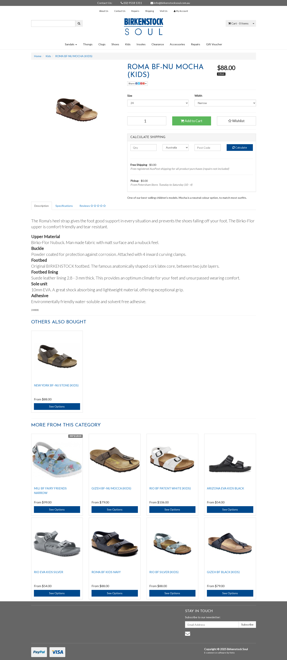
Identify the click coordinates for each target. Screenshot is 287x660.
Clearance (157, 44)
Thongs (88, 44)
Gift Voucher (214, 44)
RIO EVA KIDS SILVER (48, 572)
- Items (238, 23)
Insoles (141, 44)
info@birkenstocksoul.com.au (170, 3)
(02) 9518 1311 (131, 3)
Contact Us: (104, 3)
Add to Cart (191, 121)
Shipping (149, 11)
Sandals (71, 44)
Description (41, 205)
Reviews (92, 205)
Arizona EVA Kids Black (225, 488)
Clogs (102, 44)
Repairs (135, 11)
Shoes (115, 44)
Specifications (64, 205)
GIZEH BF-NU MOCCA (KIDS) (111, 488)
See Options (57, 406)
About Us (103, 11)
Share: (137, 83)
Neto (232, 652)
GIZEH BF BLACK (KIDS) (223, 572)
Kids (128, 44)
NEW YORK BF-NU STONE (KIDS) (56, 385)
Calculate (239, 147)
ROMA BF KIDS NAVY (106, 572)
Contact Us (119, 11)
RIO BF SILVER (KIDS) (164, 572)
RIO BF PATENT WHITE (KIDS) (170, 488)
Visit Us (163, 11)
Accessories (177, 44)
